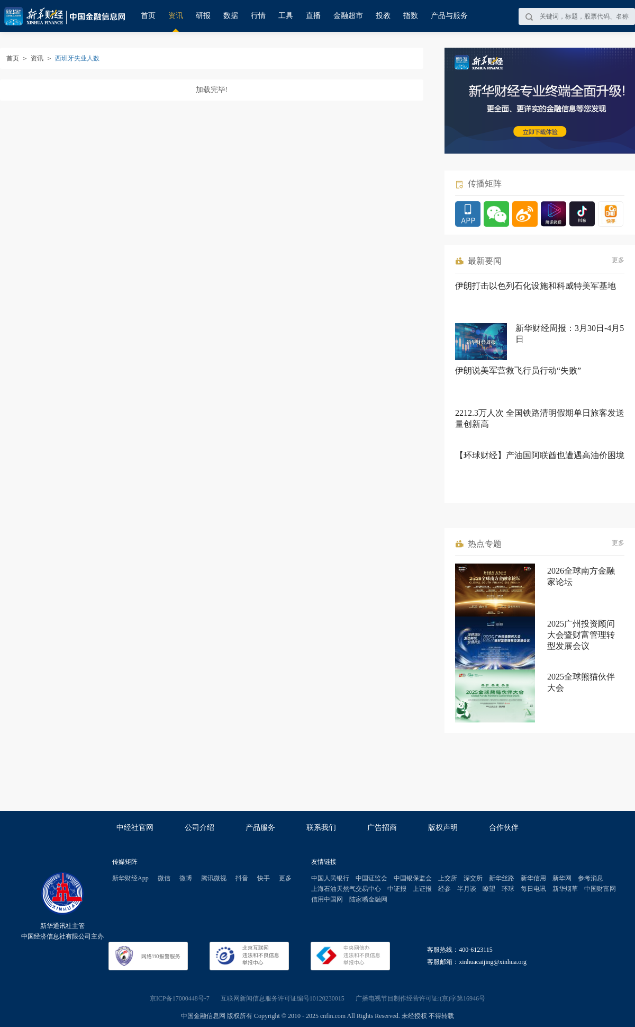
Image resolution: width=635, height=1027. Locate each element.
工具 (285, 16)
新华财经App (130, 878)
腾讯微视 (213, 878)
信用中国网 (327, 899)
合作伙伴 (504, 828)
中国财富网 (600, 888)
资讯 (175, 16)
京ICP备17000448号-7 (180, 998)
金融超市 (348, 16)
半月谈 (466, 888)
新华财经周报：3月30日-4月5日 (569, 334)
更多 (618, 260)
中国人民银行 (330, 878)
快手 (263, 878)
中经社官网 (134, 828)
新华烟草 (565, 888)
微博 (185, 878)
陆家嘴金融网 (368, 899)
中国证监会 (371, 878)
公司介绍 (199, 828)
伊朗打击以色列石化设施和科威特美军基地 (535, 285)
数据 (230, 16)
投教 (383, 16)
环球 (508, 888)
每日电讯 (533, 888)
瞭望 (489, 888)
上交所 (447, 878)
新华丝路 (501, 878)
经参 (444, 888)
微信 (164, 878)
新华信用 (533, 878)
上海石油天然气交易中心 (346, 888)
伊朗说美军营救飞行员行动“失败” (518, 370)
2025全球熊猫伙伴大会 (581, 682)
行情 (258, 16)
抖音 (241, 878)
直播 (313, 16)
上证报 (422, 888)
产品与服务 (449, 16)
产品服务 (260, 828)
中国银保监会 (413, 878)
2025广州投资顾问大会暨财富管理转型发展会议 (581, 634)
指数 (410, 16)
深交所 (473, 878)
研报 (203, 16)
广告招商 (382, 828)
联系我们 (321, 828)
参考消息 (590, 878)
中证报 (396, 888)
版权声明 (443, 828)
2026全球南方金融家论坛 (581, 576)
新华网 (562, 878)
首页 (148, 16)
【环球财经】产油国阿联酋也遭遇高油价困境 (539, 455)
